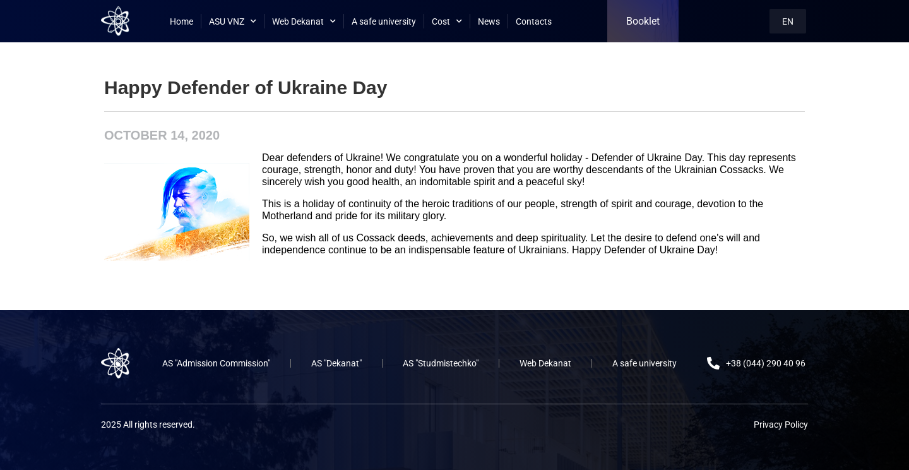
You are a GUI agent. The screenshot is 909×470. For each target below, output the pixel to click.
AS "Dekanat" (336, 363)
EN (787, 21)
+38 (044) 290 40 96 (765, 363)
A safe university (384, 21)
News (489, 21)
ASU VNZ (232, 21)
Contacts (534, 21)
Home (181, 21)
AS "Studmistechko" (440, 363)
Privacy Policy (781, 424)
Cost (447, 21)
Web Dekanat (304, 21)
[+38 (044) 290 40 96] (713, 363)
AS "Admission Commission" (216, 363)
